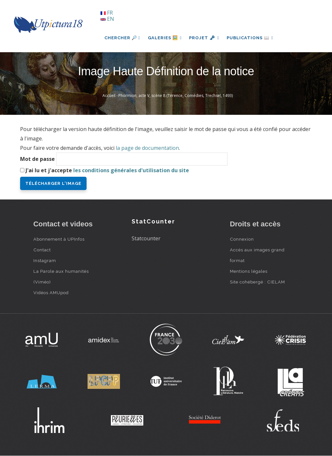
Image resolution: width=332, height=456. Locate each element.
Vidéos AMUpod (51, 292)
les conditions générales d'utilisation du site (131, 170)
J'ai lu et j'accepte (107, 170)
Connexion (242, 239)
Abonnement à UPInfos (59, 239)
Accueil (108, 95)
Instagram (44, 260)
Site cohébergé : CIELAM (257, 281)
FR (107, 12)
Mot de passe (37, 158)
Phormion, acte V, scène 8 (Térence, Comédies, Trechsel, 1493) (175, 95)
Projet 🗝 (205, 37)
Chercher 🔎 (122, 37)
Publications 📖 (251, 37)
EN (107, 18)
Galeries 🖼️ (165, 37)
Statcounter (146, 238)
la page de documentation (147, 147)
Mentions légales (248, 271)
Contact (42, 249)
